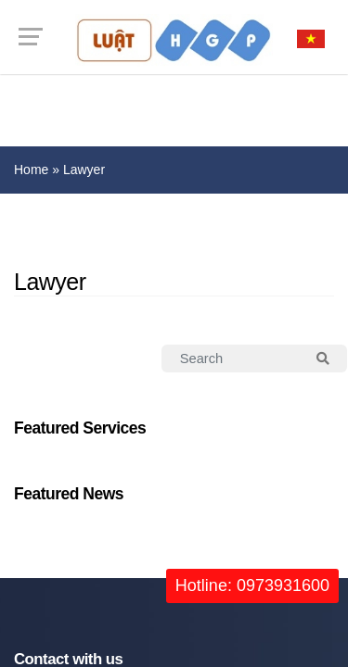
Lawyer (84, 169)
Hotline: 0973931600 (252, 585)
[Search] (231, 358)
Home (31, 169)
